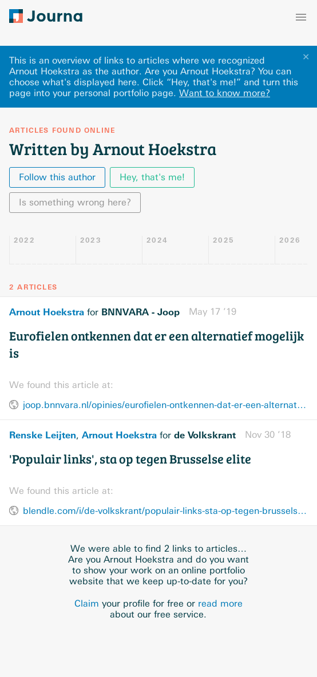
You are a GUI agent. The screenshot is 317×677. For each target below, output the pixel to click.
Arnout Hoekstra (46, 312)
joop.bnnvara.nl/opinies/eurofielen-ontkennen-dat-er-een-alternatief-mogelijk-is (165, 404)
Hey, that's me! (152, 177)
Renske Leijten (42, 435)
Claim (86, 603)
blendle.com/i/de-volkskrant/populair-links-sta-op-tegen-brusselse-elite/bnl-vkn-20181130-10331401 (165, 510)
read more (220, 603)
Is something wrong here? (75, 202)
